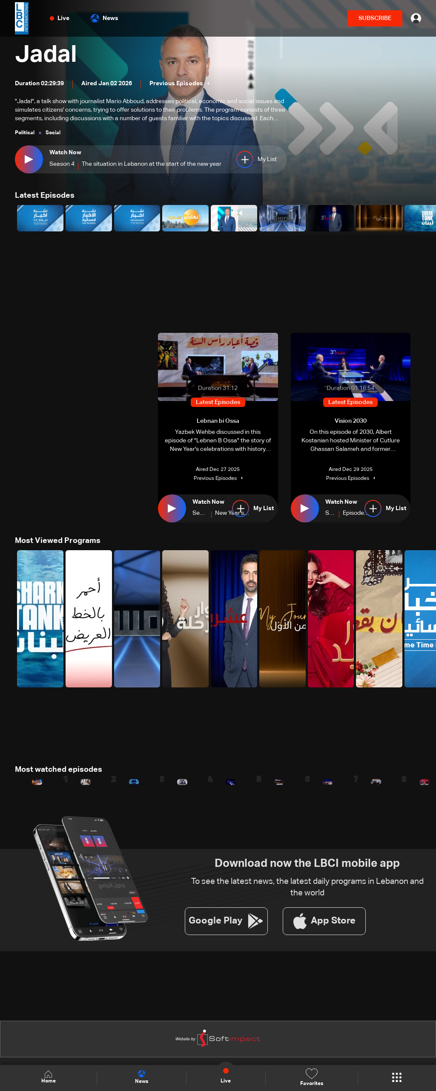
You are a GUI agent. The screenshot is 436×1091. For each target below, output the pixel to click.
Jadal (46, 55)
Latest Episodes (45, 195)
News (104, 18)
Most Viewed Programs (57, 541)
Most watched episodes (58, 770)
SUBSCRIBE (375, 18)
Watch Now (65, 153)
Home (48, 1078)
